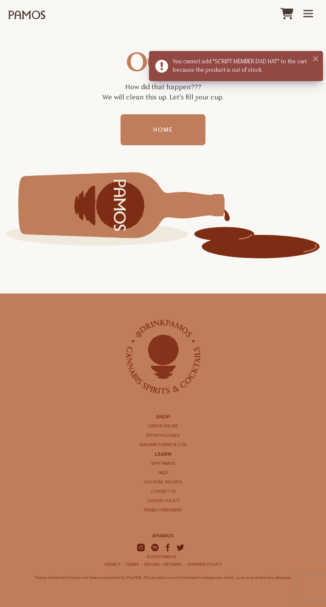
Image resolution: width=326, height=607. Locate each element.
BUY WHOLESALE (163, 436)
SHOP (163, 417)
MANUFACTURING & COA (163, 445)
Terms (132, 565)
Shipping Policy (204, 565)
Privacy (112, 565)
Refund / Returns (163, 565)
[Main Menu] (308, 13)
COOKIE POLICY (163, 501)
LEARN (163, 454)
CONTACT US (163, 492)
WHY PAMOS (163, 464)
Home (163, 131)
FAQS (163, 473)
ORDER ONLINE (163, 426)
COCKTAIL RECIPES (163, 482)
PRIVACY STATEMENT (163, 510)
